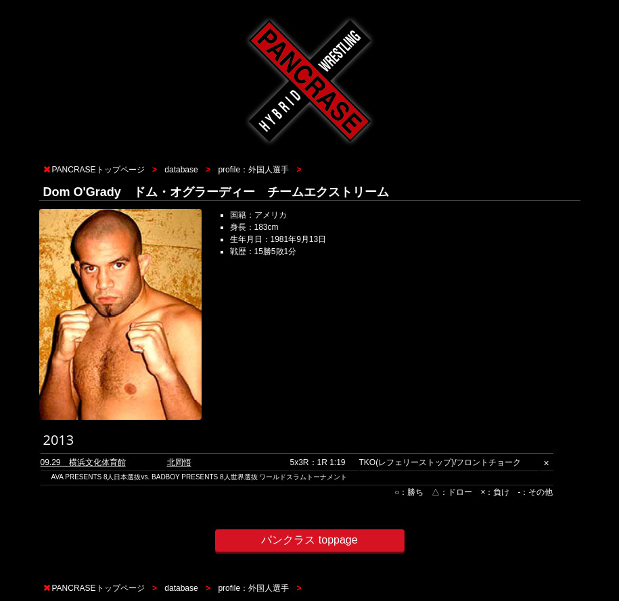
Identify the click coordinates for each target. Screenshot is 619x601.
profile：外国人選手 (253, 169)
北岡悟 (179, 462)
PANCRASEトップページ (98, 169)
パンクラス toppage (309, 540)
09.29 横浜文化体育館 (83, 462)
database (181, 169)
